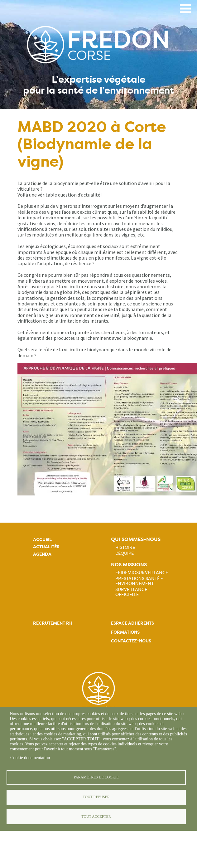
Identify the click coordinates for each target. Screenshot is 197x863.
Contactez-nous (131, 641)
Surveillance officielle (131, 592)
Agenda (42, 554)
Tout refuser (96, 797)
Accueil (42, 540)
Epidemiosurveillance (141, 572)
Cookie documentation (30, 757)
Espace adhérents (132, 623)
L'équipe (124, 553)
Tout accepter (96, 816)
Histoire (125, 547)
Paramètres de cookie (96, 777)
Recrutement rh (52, 623)
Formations (125, 632)
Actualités (46, 547)
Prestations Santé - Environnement (139, 581)
